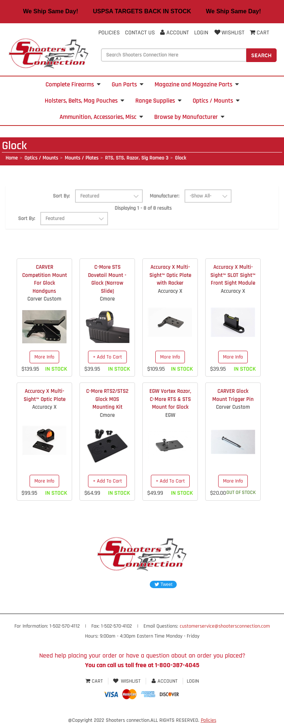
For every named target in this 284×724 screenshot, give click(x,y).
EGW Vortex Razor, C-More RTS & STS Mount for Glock (170, 399)
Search (261, 55)
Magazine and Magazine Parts (197, 84)
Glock (180, 158)
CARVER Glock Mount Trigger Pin (233, 395)
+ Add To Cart (107, 357)
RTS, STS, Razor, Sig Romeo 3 (136, 158)
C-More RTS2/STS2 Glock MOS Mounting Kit (107, 399)
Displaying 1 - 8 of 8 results (143, 208)
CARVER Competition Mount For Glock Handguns (44, 279)
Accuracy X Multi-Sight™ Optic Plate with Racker (170, 275)
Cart (94, 681)
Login (201, 33)
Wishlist (228, 33)
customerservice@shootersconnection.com (225, 626)
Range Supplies (158, 101)
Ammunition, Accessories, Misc (101, 117)
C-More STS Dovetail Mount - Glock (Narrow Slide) (107, 279)
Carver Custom (44, 298)
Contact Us (140, 33)
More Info (44, 357)
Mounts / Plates (81, 158)
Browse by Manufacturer (189, 117)
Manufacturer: (164, 196)
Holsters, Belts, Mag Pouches (84, 101)
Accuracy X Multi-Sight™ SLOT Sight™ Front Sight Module (233, 275)
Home (12, 158)
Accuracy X (170, 291)
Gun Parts (127, 84)
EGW (170, 415)
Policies (109, 33)
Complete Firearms (73, 84)
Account (174, 33)
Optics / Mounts (216, 101)
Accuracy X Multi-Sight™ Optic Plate (44, 395)
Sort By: (61, 196)
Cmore (107, 298)
